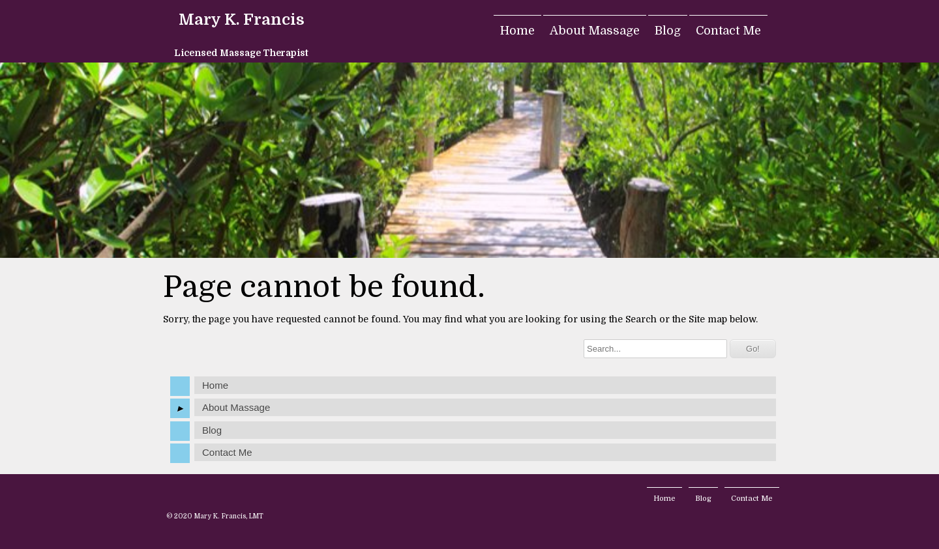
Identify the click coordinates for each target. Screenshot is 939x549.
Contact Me (728, 30)
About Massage (595, 30)
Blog (668, 30)
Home (517, 30)
